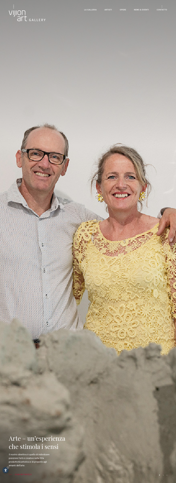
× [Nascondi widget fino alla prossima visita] (7, 467)
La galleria (90, 10)
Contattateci (20, 474)
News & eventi (141, 10)
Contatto (162, 10)
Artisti (108, 10)
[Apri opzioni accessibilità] (5, 470)
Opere (123, 10)
